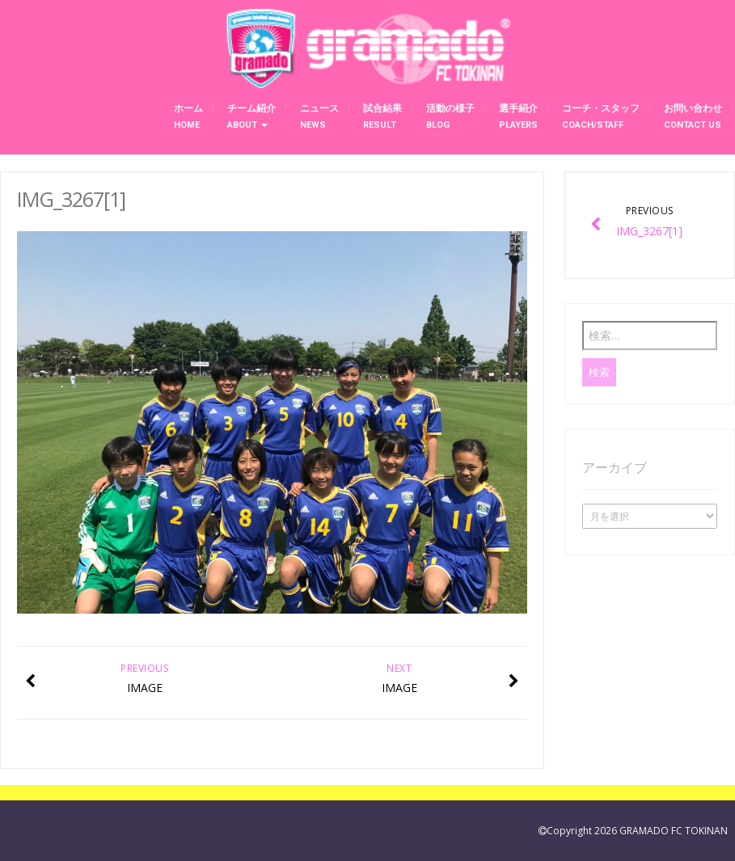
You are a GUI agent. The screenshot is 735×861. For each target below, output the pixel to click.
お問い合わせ (693, 116)
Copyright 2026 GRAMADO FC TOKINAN (637, 831)
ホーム (188, 116)
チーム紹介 (251, 116)
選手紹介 (518, 116)
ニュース (319, 116)
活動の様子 (450, 116)
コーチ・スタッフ (601, 116)
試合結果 (382, 116)
